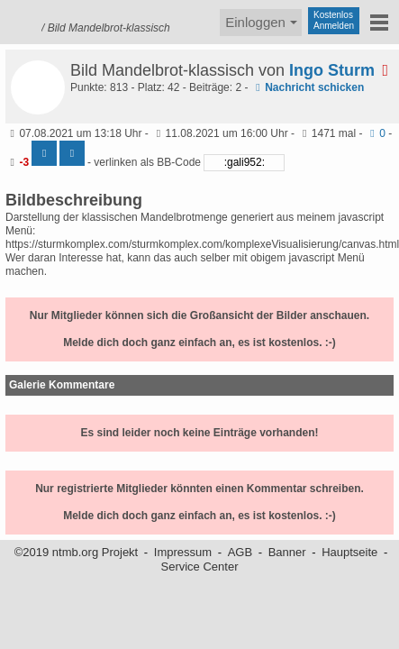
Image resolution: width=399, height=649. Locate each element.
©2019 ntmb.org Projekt (76, 552)
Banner (287, 552)
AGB (240, 552)
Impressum (183, 552)
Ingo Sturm (342, 70)
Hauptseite (349, 552)
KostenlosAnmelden (333, 20)
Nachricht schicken (307, 87)
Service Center (200, 566)
